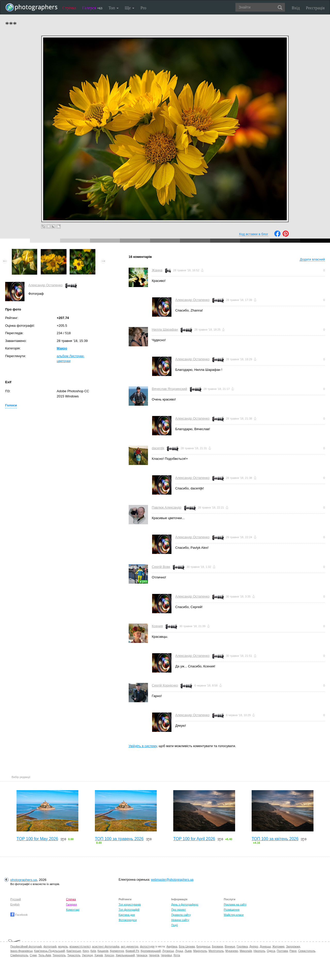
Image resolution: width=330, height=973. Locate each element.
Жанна (157, 270)
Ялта (177, 955)
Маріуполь (200, 950)
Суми (33, 955)
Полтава (282, 950)
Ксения (157, 626)
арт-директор (129, 946)
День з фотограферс (185, 904)
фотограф (49, 946)
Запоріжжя (293, 946)
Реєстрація (315, 8)
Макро (62, 348)
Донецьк (265, 946)
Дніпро (253, 946)
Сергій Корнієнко (165, 685)
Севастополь (306, 950)
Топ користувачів (130, 904)
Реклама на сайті (235, 904)
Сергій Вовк (161, 567)
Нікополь (259, 950)
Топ (114, 8)
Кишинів (102, 950)
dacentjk (158, 448)
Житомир (278, 946)
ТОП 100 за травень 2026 (119, 839)
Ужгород (87, 955)
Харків (98, 955)
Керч (86, 950)
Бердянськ (203, 946)
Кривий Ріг (132, 950)
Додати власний (312, 259)
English (15, 904)
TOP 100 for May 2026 (37, 839)
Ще (129, 8)
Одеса (271, 950)
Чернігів (154, 955)
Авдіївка (172, 946)
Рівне (293, 950)
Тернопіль (59, 955)
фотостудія (147, 946)
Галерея (92, 8)
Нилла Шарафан (165, 329)
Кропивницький (151, 950)
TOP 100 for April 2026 (194, 839)
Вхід (296, 8)
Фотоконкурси (128, 919)
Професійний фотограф (26, 946)
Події (174, 925)
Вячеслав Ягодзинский (169, 389)
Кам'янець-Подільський (49, 950)
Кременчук (117, 950)
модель (63, 946)
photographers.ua (23, 880)
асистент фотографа (105, 946)
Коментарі (72, 909)
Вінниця (230, 946)
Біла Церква (187, 946)
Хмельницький (125, 955)
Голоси (11, 405)
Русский (15, 899)
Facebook (19, 914)
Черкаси (141, 955)
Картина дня (127, 914)
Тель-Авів (44, 955)
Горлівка (242, 946)
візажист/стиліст (79, 946)
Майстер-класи (234, 914)
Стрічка (69, 8)
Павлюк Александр (167, 507)
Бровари (217, 946)
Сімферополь (19, 955)
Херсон (109, 955)
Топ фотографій (129, 909)
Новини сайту (180, 919)
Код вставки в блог (253, 234)
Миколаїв (246, 950)
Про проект (178, 909)
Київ (93, 950)
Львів (188, 950)
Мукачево (231, 950)
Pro (143, 8)
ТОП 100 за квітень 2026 (275, 839)
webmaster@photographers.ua (172, 879)
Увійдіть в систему (143, 746)
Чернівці (166, 955)
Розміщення (232, 909)
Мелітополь (216, 950)
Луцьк (179, 950)
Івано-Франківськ (21, 950)
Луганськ (168, 950)
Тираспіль (73, 955)
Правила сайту (181, 914)
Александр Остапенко (45, 285)
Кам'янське (74, 950)
